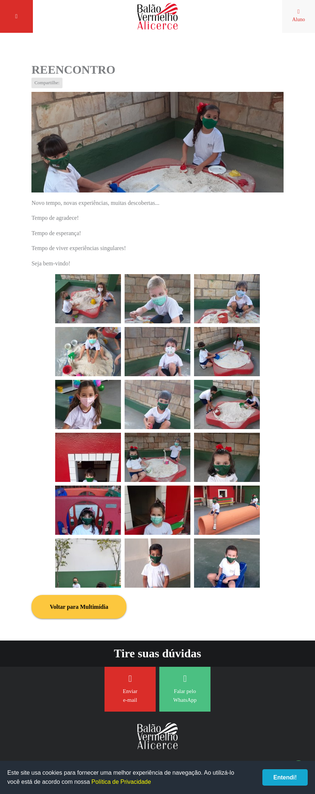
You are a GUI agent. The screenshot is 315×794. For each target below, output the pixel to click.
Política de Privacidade (121, 782)
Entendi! (285, 777)
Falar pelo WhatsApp (185, 688)
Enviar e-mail (130, 688)
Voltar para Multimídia (79, 607)
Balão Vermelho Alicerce (157, 16)
